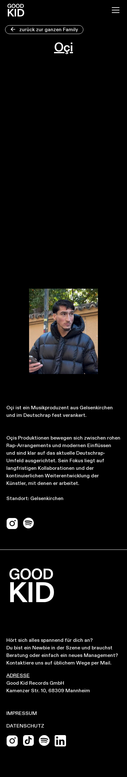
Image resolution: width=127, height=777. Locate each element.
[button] (114, 10)
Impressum (21, 713)
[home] (15, 10)
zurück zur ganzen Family (44, 30)
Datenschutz (25, 726)
